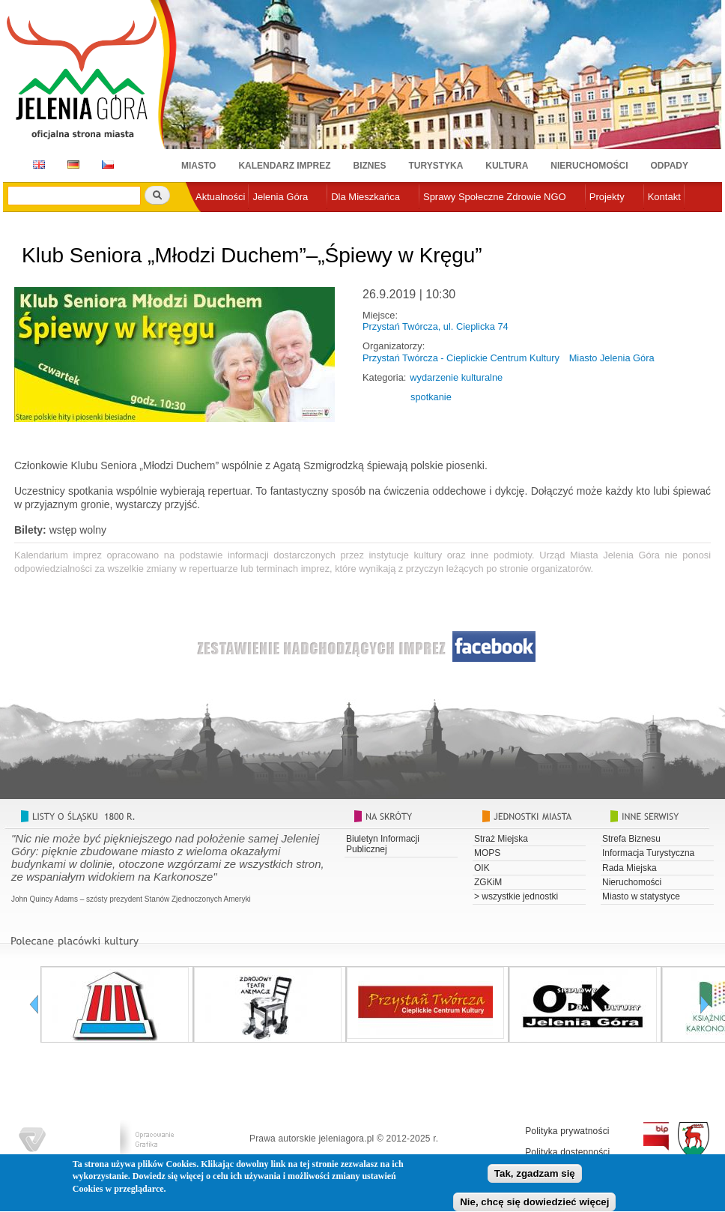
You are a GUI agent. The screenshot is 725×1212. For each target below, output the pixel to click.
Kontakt (664, 196)
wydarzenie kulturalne (456, 377)
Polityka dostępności (567, 1152)
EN (36, 164)
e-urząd (211, 221)
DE (70, 164)
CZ (108, 164)
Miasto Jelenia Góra (612, 358)
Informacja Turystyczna (648, 853)
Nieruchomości (589, 165)
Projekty (607, 196)
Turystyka (436, 165)
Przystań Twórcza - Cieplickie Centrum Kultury (460, 358)
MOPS (487, 853)
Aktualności (220, 196)
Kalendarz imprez (284, 165)
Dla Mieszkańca (365, 196)
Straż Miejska (501, 838)
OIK (482, 868)
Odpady (669, 165)
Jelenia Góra (280, 196)
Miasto (198, 165)
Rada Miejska (629, 868)
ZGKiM (488, 882)
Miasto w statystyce (641, 896)
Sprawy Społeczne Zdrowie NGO (494, 196)
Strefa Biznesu (631, 838)
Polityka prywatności (567, 1131)
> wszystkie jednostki (516, 896)
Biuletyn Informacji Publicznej (382, 843)
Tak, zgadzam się (534, 1176)
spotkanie (431, 397)
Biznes (370, 165)
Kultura (506, 165)
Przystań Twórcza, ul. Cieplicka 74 (435, 326)
